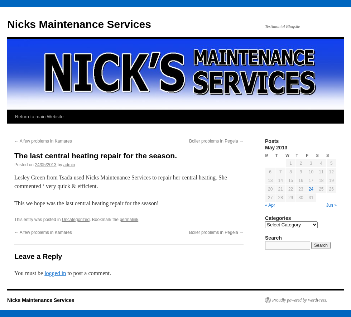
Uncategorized (76, 219)
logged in (55, 273)
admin (69, 164)
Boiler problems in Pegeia (216, 141)
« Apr (270, 205)
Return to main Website (39, 116)
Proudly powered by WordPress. (299, 300)
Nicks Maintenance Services (79, 24)
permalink (129, 219)
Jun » (331, 205)
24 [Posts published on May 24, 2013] (311, 189)
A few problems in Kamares (43, 141)
